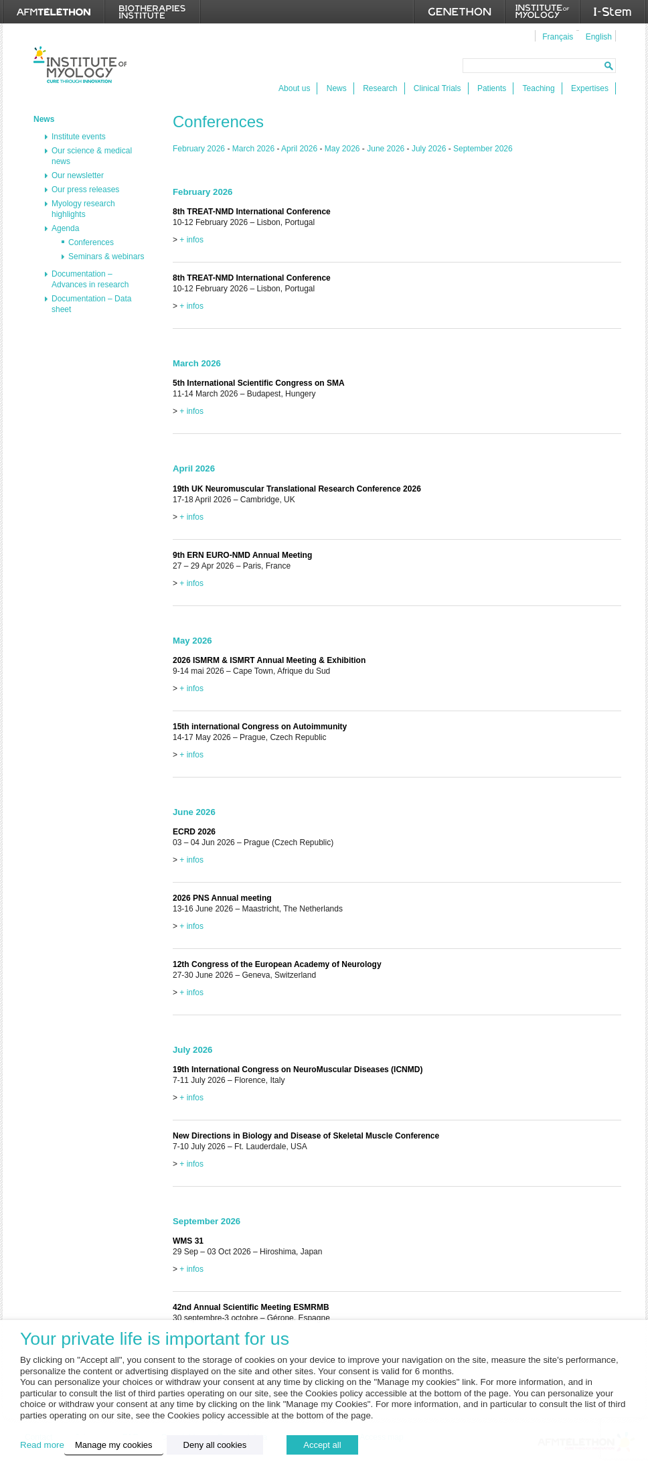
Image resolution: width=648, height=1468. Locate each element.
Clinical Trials (437, 88)
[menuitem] (556, 36)
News (337, 88)
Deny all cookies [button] (215, 1445)
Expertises (590, 88)
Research (380, 88)
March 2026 (253, 148)
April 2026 (299, 148)
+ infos (191, 239)
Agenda (65, 228)
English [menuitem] (599, 37)
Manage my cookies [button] (114, 1445)
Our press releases (85, 189)
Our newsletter (78, 175)
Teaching (539, 88)
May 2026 (342, 148)
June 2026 (385, 148)
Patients (491, 88)
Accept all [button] (322, 1445)
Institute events (79, 136)
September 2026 (483, 148)
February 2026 (199, 148)
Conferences (91, 242)
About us (294, 88)
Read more (42, 1445)
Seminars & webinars (106, 256)
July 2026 (429, 148)
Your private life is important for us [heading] (154, 1339)
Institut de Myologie (80, 64)
